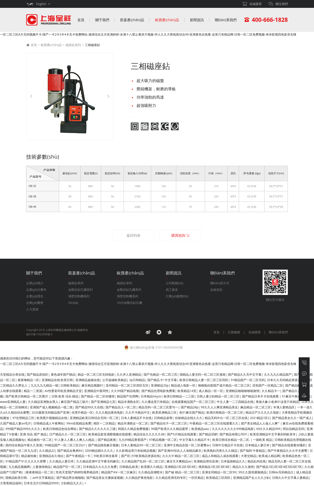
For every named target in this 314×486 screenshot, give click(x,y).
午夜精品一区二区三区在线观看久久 (213, 423)
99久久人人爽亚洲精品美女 (219, 407)
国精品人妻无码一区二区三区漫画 (202, 374)
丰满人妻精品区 (284, 407)
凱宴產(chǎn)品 (132, 19)
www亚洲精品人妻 (13, 402)
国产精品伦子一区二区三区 (168, 423)
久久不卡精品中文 (137, 412)
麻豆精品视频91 (92, 385)
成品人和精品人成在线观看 (220, 456)
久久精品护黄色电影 (139, 478)
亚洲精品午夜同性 (96, 391)
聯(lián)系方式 (219, 283)
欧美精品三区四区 (218, 478)
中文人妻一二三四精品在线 (235, 402)
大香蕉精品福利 (10, 483)
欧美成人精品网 (269, 456)
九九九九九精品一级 (44, 385)
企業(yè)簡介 (34, 283)
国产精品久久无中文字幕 (244, 374)
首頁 (80, 19)
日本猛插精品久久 (233, 461)
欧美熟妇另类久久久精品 (220, 450)
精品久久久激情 (243, 467)
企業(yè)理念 (34, 296)
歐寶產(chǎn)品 (167, 19)
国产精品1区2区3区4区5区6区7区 (279, 467)
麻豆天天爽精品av (179, 461)
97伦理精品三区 (23, 418)
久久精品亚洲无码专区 (170, 478)
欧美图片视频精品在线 (52, 418)
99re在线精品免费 (78, 423)
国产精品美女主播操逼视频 (104, 478)
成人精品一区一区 (211, 391)
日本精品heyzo (151, 396)
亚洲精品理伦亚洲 (206, 461)
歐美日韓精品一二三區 (179, 396)
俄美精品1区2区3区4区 (214, 467)
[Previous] (31, 96)
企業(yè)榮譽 (34, 303)
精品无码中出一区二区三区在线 (226, 418)
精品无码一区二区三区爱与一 (158, 407)
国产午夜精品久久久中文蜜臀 (287, 450)
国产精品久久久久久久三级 (97, 429)
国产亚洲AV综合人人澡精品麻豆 (179, 450)
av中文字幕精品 (43, 478)
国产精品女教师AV (69, 450)
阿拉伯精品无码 (293, 429)
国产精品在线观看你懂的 (288, 445)
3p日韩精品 (137, 380)
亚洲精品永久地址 (51, 456)
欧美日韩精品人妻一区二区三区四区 (203, 380)
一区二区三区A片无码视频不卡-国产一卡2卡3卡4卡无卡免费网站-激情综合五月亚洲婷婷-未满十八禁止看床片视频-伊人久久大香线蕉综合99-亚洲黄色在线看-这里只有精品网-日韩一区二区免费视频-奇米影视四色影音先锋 (148, 34)
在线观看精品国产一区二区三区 (193, 402)
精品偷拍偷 (28, 456)
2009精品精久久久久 (99, 450)
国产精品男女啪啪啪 (70, 478)
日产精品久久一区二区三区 (67, 434)
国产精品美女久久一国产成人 (292, 418)
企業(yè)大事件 (36, 289)
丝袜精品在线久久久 (188, 418)
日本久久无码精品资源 (282, 380)
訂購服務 (234, 332)
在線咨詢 (216, 289)
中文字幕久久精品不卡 (194, 440)
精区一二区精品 (104, 423)
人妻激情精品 (41, 467)
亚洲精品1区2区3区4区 (180, 467)
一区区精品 (196, 478)
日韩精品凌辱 (163, 418)
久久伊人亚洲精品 (129, 374)
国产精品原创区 (37, 374)
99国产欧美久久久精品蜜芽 (170, 429)
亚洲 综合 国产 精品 (33, 434)
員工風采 (172, 289)
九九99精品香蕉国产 (133, 440)
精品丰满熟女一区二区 (133, 423)
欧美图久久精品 (151, 467)
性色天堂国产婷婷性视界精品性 (77, 472)
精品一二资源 (33, 391)
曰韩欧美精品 (70, 385)
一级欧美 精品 (262, 440)
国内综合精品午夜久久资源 (23, 445)
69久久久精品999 (268, 429)
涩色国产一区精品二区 (267, 385)
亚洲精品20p (160, 385)
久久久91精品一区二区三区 (180, 456)
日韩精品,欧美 (128, 467)
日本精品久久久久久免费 (100, 467)
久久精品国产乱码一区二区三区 (142, 461)
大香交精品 (248, 456)
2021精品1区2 (260, 418)
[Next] (108, 96)
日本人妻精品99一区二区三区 (141, 445)
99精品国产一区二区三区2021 (65, 445)
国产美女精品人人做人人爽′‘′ (260, 423)
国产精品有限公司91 (233, 434)
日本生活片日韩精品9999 (41, 483)
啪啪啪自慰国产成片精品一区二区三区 (224, 385)
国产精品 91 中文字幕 (162, 380)
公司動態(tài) (174, 283)
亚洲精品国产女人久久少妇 (251, 478)
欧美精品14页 (186, 391)
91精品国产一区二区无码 (248, 380)
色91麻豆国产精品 (191, 412)
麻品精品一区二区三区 (255, 407)
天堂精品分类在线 (12, 374)
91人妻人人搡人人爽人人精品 (74, 440)
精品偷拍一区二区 (39, 440)
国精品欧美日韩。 (17, 478)
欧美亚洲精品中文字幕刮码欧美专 (273, 434)
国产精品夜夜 (107, 440)
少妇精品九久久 (71, 483)
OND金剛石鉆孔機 (129, 303)
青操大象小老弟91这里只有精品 (277, 402)
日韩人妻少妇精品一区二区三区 (218, 396)
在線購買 (254, 332)
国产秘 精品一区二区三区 (182, 472)
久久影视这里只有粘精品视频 (135, 450)
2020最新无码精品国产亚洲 (50, 412)
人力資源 (32, 309)
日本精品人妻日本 (257, 445)
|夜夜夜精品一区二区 (38, 472)
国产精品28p (189, 407)
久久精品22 (47, 450)
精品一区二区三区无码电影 (96, 374)
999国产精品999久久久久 (22, 429)
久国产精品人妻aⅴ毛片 (15, 423)
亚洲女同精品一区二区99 (219, 472)
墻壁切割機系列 (79, 296)
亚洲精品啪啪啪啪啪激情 (242, 391)
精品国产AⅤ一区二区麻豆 (118, 472)
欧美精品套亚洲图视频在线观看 (109, 434)
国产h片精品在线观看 (181, 434)
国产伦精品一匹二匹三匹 (160, 374)
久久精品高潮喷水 (150, 472)
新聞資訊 (197, 19)
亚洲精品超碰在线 (87, 380)
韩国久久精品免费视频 (133, 429)
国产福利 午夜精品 (252, 450)
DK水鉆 (73, 303)
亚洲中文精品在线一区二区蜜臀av (187, 445)
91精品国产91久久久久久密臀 (26, 461)
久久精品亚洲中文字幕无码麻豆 (97, 461)
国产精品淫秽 (208, 434)
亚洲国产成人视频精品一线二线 (51, 407)
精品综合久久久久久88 (148, 434)
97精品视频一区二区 (163, 440)
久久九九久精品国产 (278, 374)
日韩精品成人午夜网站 (48, 423)
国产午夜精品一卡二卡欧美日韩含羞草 (92, 456)
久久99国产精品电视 (125, 391)
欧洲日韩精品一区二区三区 (224, 412)
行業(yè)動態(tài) (177, 296)
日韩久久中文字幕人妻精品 (290, 478)
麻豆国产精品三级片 (74, 402)
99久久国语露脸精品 (252, 472)
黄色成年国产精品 (63, 374)
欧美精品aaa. (200, 429)
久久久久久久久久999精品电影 (233, 429)
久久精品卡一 (271, 391)
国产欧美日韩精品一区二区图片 (27, 396)
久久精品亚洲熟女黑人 (43, 402)
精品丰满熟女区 (128, 402)
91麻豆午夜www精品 (296, 396)
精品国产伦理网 (127, 396)
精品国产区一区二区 (67, 467)
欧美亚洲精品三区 (164, 412)
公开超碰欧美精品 (114, 380)
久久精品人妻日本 (61, 461)
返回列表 (133, 235)
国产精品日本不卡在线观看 (261, 396)
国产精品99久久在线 (89, 407)
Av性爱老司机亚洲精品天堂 (63, 391)
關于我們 (102, 19)
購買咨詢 (180, 235)
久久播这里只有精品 (155, 402)
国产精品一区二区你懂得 (97, 396)
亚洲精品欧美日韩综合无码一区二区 (94, 418)
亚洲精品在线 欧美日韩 (57, 380)
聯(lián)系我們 (226, 19)
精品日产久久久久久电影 (262, 412)
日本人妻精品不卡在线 (136, 418)
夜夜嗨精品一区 (28, 380)
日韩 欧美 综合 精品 (64, 396)
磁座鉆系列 (73, 45)
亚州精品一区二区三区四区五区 (127, 385)
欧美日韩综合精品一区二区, (231, 440)
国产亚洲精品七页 (103, 402)
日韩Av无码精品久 (281, 472)
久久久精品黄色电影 (109, 412)
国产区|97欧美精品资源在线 (140, 456)
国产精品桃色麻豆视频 (103, 445)
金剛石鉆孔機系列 (80, 289)
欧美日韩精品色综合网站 (60, 429)
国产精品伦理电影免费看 (158, 391)
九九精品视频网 (19, 467)
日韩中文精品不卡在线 (227, 445)
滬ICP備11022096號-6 (39, 334)
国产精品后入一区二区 (121, 407)
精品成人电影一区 (183, 385)
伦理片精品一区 (82, 412)
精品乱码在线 (256, 461)
